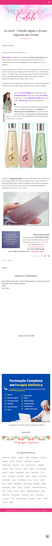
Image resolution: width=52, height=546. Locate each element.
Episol (32, 469)
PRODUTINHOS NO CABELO (16, 510)
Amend (12, 461)
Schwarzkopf (15, 495)
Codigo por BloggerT (42, 510)
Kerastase (20, 476)
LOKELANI (6, 480)
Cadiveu (5, 469)
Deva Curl (18, 469)
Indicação (10, 260)
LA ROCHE (42, 476)
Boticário (16, 465)
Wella (11, 502)
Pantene (27, 487)
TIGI (12, 498)
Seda (32, 495)
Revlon (16, 491)
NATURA (37, 484)
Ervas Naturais (41, 469)
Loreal (35, 480)
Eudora (4, 472)
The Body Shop (21, 498)
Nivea (14, 487)
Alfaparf (5, 461)
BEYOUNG (28, 461)
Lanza (14, 480)
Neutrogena (6, 487)
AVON (27, 457)
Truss (39, 498)
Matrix (10, 484)
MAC (3, 484)
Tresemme (31, 498)
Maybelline (17, 484)
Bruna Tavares (31, 465)
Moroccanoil (28, 484)
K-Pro (4, 476)
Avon (24, 52)
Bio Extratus (6, 465)
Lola (29, 480)
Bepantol (37, 461)
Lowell (42, 480)
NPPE (44, 484)
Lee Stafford (22, 480)
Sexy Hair (5, 498)
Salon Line (5, 495)
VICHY (45, 498)
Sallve (43, 491)
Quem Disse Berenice (39, 487)
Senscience (39, 495)
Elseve (26, 469)
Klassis (34, 476)
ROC (3, 491)
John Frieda (35, 472)
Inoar (27, 472)
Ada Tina (43, 457)
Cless (11, 469)
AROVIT (13, 457)
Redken (9, 491)
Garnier (11, 472)
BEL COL (19, 461)
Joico (42, 472)
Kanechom (11, 476)
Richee (23, 491)
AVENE (21, 457)
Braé (22, 465)
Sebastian (25, 495)
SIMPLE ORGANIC (33, 491)
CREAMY (41, 465)
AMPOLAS (5, 457)
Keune (28, 476)
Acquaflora (34, 457)
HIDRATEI (20, 472)
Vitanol (4, 502)
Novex (20, 487)
